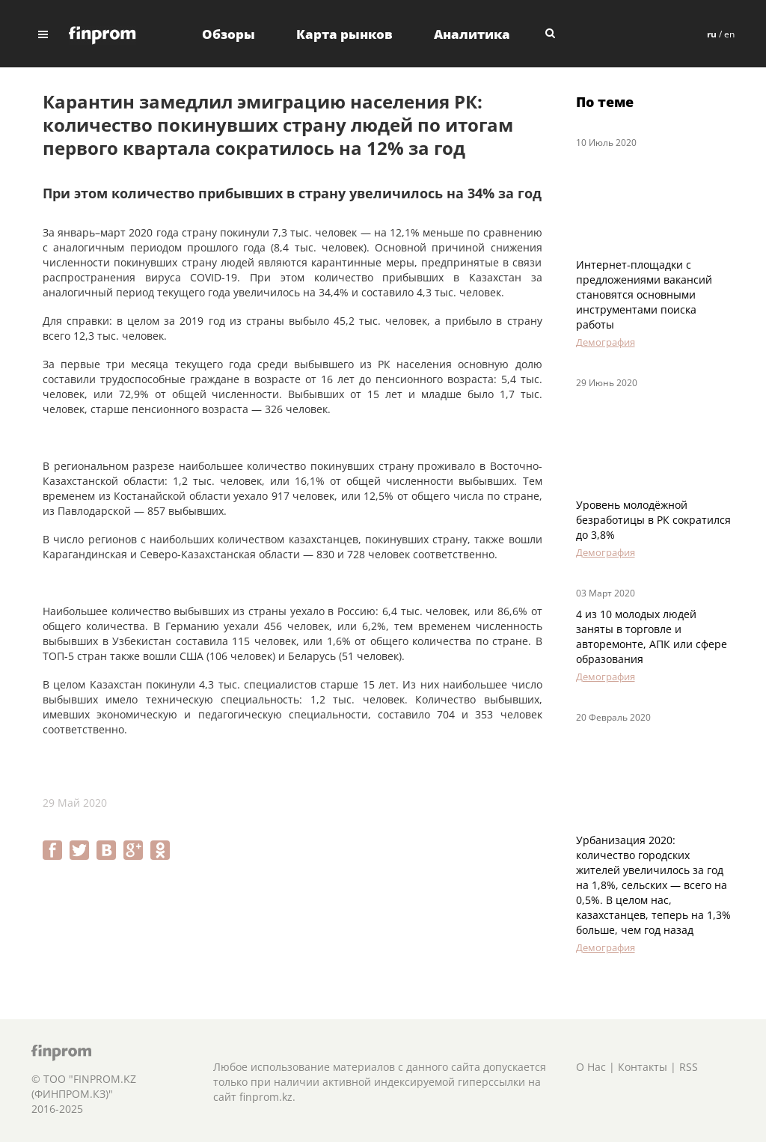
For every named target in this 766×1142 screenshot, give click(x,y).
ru (712, 34)
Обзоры (228, 34)
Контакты (642, 1067)
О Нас (591, 1067)
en (729, 34)
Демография (605, 342)
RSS (688, 1067)
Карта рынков (344, 34)
